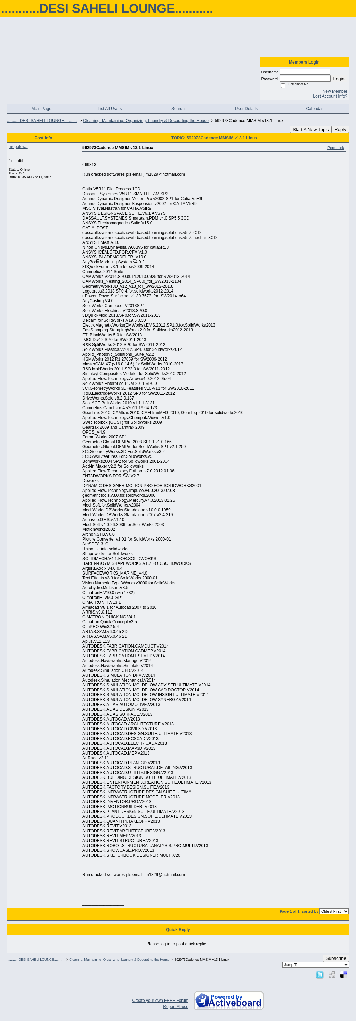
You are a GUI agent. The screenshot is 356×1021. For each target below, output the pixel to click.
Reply (340, 129)
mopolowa (18, 146)
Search (178, 108)
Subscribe (336, 958)
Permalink (335, 148)
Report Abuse (175, 1006)
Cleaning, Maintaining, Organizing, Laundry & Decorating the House (146, 120)
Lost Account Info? (330, 96)
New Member (335, 91)
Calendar (314, 108)
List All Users (110, 108)
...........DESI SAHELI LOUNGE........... (42, 120)
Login (339, 78)
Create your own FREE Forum (160, 1000)
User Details (246, 108)
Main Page (41, 108)
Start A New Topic (311, 129)
